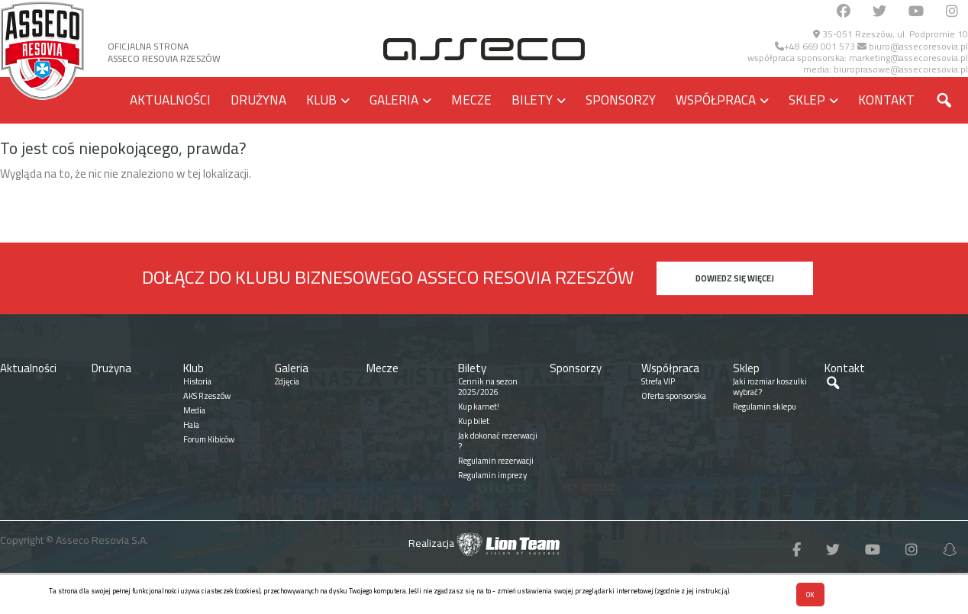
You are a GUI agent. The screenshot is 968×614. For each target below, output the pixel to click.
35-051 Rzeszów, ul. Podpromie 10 (890, 34)
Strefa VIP (658, 381)
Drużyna (258, 100)
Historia (197, 381)
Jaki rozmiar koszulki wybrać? (770, 386)
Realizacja (484, 543)
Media (194, 410)
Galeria (393, 100)
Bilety (532, 100)
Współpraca (716, 100)
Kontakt (886, 100)
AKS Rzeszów (207, 396)
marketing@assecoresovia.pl (908, 57)
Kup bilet (473, 421)
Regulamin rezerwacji (496, 460)
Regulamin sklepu (764, 406)
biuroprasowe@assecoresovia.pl (901, 69)
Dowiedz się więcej (734, 278)
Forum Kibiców (208, 439)
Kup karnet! (478, 406)
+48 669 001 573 (815, 46)
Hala (191, 425)
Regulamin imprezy (492, 475)
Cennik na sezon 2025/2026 (488, 386)
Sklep (807, 100)
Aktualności (170, 100)
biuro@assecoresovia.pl (912, 46)
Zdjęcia (287, 381)
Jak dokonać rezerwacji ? (497, 441)
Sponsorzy (621, 100)
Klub (321, 100)
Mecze (471, 100)
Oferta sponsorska (673, 396)
